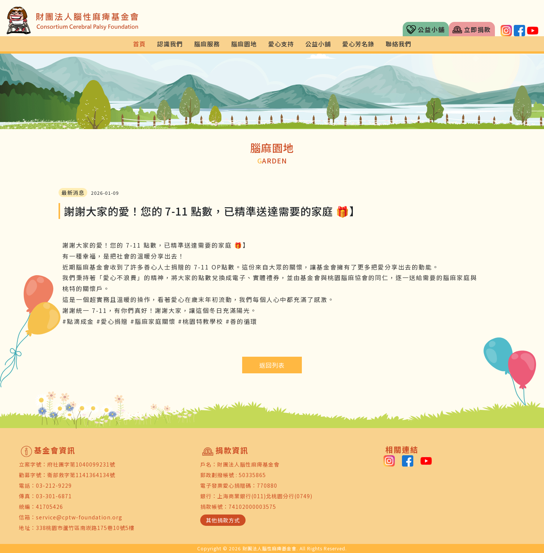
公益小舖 (425, 29)
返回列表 (272, 365)
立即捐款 (472, 29)
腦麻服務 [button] (207, 43)
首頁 (139, 43)
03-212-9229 (54, 485)
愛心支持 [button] (281, 43)
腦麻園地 (244, 43)
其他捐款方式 (223, 520)
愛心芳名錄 (358, 43)
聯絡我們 (398, 43)
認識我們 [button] (170, 43)
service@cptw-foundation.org (79, 517)
